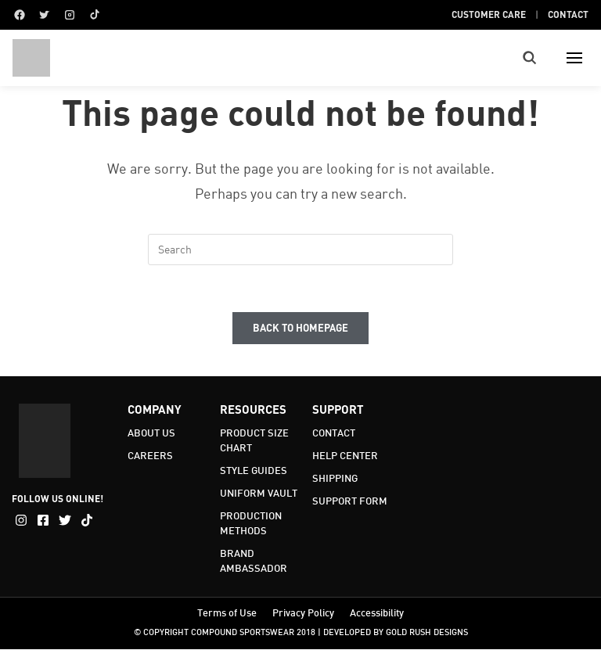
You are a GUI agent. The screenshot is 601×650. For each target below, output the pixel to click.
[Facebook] (20, 15)
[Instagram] (70, 15)
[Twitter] (45, 15)
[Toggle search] (530, 58)
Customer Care (489, 14)
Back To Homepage (300, 328)
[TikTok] (95, 15)
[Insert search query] (300, 249)
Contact (568, 14)
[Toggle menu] (574, 58)
